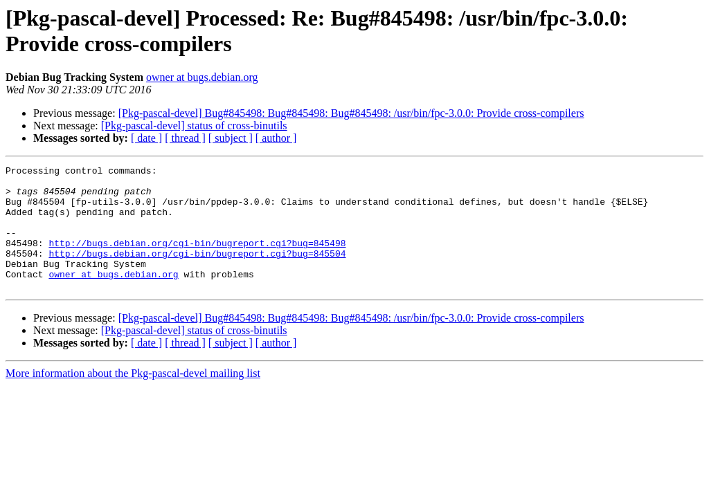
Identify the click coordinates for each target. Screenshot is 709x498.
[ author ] (276, 138)
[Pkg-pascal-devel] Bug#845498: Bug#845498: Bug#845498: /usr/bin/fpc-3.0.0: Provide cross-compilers (351, 113)
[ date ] (146, 138)
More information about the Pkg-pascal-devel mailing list (133, 398)
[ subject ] (230, 138)
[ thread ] (185, 138)
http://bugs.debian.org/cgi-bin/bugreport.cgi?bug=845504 (196, 272)
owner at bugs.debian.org (202, 77)
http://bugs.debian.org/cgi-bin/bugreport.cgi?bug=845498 (196, 259)
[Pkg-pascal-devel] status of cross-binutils (194, 125)
